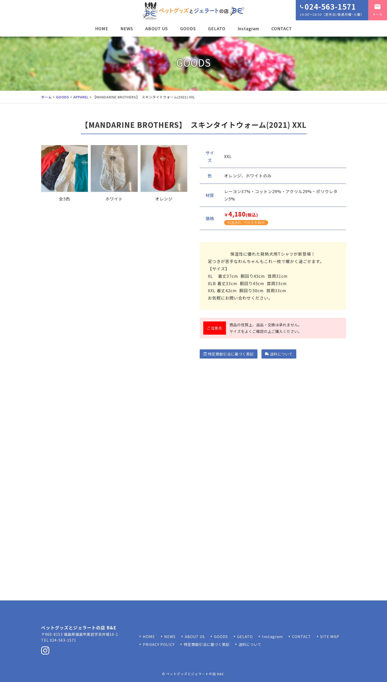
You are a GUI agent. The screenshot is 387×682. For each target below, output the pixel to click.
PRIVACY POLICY (159, 644)
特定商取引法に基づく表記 (228, 353)
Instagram (248, 28)
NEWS (126, 28)
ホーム (46, 97)
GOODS (188, 28)
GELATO (216, 28)
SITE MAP (329, 636)
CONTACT (281, 28)
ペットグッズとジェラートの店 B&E (195, 673)
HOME (101, 28)
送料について (279, 353)
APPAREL (80, 97)
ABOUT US (156, 28)
